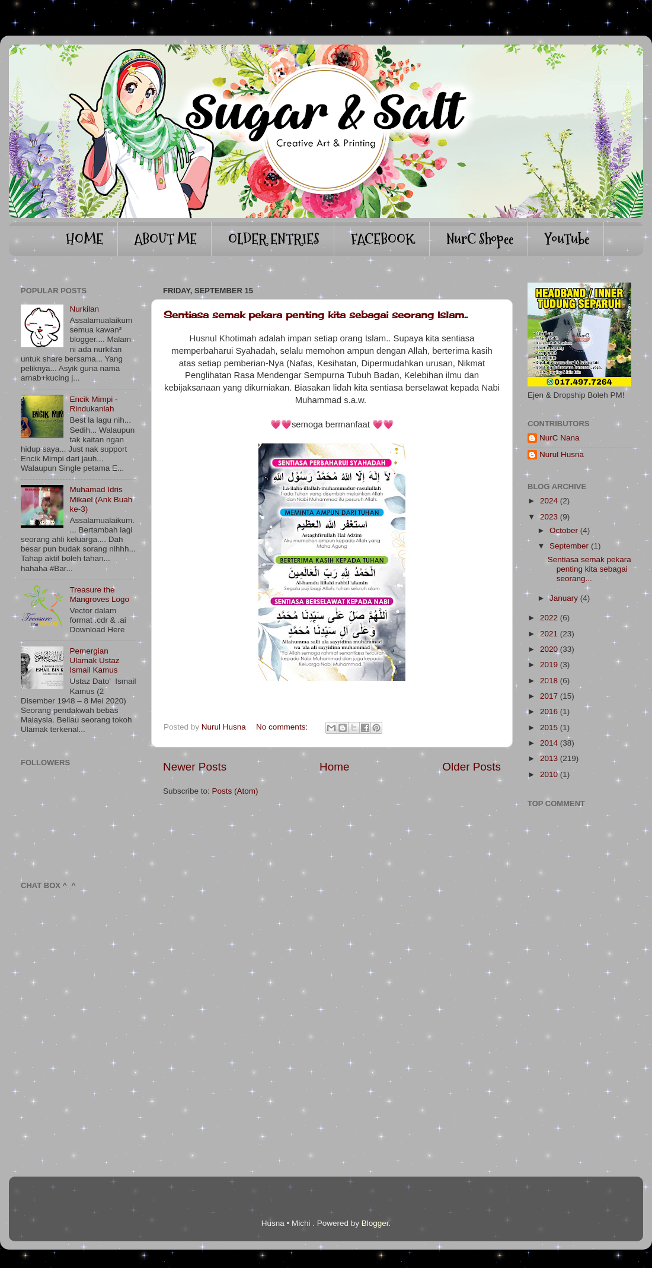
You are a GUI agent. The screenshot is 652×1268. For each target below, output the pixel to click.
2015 (549, 727)
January (563, 598)
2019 (549, 664)
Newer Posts (194, 766)
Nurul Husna (561, 454)
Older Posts (471, 766)
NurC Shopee (479, 239)
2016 (549, 711)
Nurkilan (84, 309)
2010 (549, 774)
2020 (549, 649)
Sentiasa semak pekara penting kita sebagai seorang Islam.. (316, 315)
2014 (549, 742)
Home (334, 766)
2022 (549, 617)
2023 (549, 516)
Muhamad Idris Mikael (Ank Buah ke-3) (100, 499)
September (569, 545)
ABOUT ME (165, 239)
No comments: (283, 726)
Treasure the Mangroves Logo (99, 594)
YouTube (566, 239)
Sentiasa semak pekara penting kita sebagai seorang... (589, 569)
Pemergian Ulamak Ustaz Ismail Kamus (94, 660)
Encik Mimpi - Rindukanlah (93, 404)
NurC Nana (559, 437)
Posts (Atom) (235, 791)
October (563, 530)
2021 (549, 633)
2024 (549, 500)
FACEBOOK (383, 239)
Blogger (375, 1223)
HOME (84, 239)
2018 (549, 680)
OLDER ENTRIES (273, 239)
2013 (549, 758)
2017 (549, 696)
